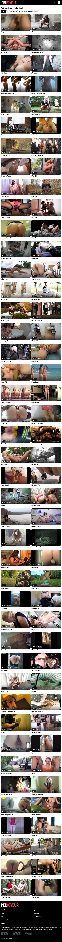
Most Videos (33, 11)
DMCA (2, 916)
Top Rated (23, 11)
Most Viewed (12, 11)
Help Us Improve (37, 916)
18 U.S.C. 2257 (5, 919)
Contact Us (36, 913)
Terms (3, 913)
